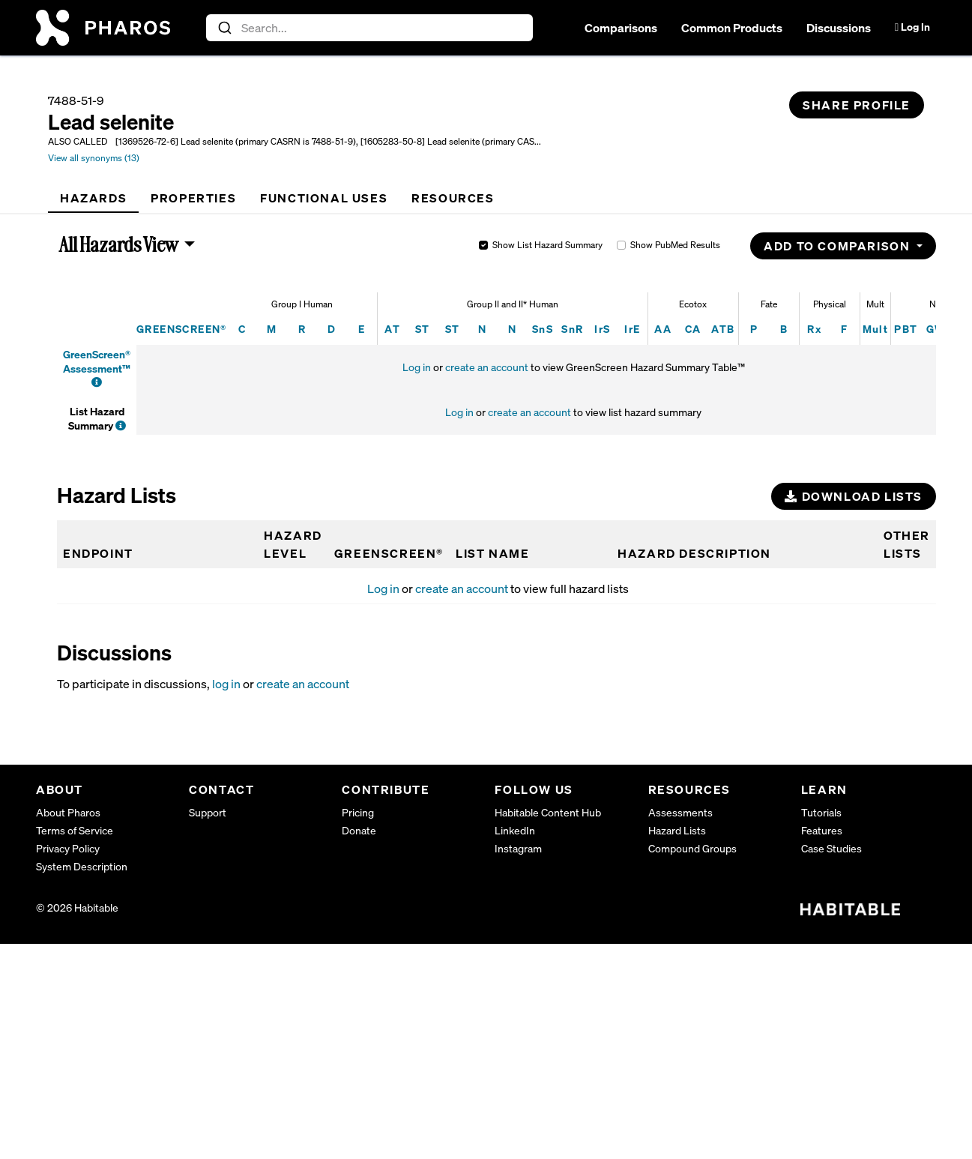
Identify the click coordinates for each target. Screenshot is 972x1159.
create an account (486, 367)
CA (693, 329)
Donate (359, 830)
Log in (416, 367)
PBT (905, 329)
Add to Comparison (839, 246)
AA (662, 329)
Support (207, 812)
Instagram (518, 848)
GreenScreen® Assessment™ (96, 361)
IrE (632, 329)
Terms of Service (74, 830)
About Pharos (68, 812)
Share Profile (857, 105)
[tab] (93, 198)
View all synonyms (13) (93, 157)
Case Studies (831, 848)
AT (392, 329)
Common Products (731, 27)
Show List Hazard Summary (547, 244)
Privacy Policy (68, 848)
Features (821, 830)
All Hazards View (119, 244)
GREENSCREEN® (181, 329)
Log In (912, 26)
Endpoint (98, 553)
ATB (722, 329)
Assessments (680, 812)
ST (422, 329)
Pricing (358, 812)
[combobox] (370, 27)
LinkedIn (515, 830)
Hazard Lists (677, 830)
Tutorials (821, 812)
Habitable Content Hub (548, 812)
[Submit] (223, 27)
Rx (814, 329)
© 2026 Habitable (77, 907)
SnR (572, 329)
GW (936, 329)
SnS (542, 329)
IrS (602, 329)
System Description (81, 866)
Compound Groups (692, 848)
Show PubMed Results (675, 244)
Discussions (838, 27)
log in (226, 683)
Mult (876, 329)
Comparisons (621, 27)
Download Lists (854, 496)
